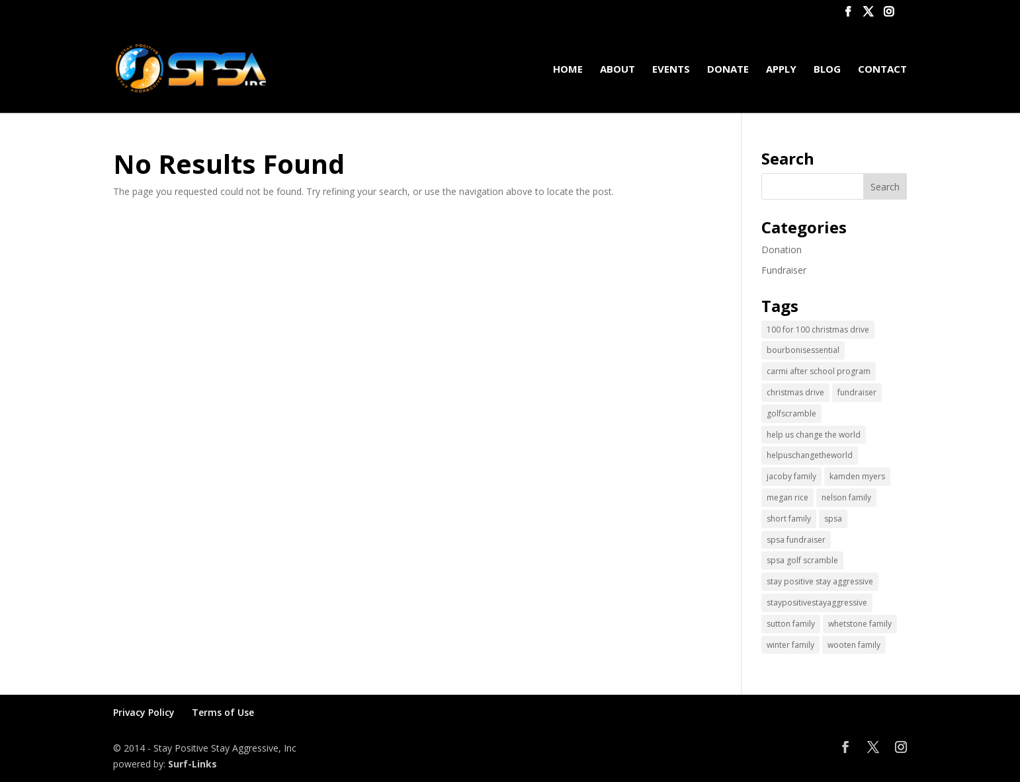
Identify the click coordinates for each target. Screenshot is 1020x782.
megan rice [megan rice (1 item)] (787, 497)
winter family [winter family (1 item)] (790, 644)
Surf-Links (192, 764)
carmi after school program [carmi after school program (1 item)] (819, 371)
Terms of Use (223, 712)
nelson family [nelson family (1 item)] (846, 497)
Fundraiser (783, 270)
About (617, 69)
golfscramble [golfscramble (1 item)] (791, 413)
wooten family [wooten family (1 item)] (854, 644)
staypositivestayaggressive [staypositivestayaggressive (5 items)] (817, 602)
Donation (781, 249)
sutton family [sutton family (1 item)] (791, 623)
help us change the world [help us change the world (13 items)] (814, 434)
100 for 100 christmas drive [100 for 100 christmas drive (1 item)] (818, 329)
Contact (882, 69)
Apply (781, 69)
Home (568, 69)
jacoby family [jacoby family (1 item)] (791, 476)
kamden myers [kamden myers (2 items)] (857, 476)
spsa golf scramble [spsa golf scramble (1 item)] (802, 560)
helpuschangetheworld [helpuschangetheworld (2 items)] (810, 455)
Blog (827, 69)
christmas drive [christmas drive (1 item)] (795, 392)
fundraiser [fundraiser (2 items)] (856, 392)
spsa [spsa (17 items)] (833, 518)
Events (671, 69)
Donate (728, 69)
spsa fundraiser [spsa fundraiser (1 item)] (796, 539)
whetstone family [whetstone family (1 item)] (860, 623)
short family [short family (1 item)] (789, 518)
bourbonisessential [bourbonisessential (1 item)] (803, 350)
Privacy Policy (144, 712)
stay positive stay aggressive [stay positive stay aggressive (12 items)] (820, 581)
